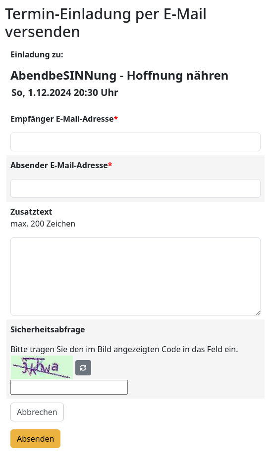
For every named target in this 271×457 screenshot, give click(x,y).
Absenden (35, 438)
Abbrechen (37, 412)
